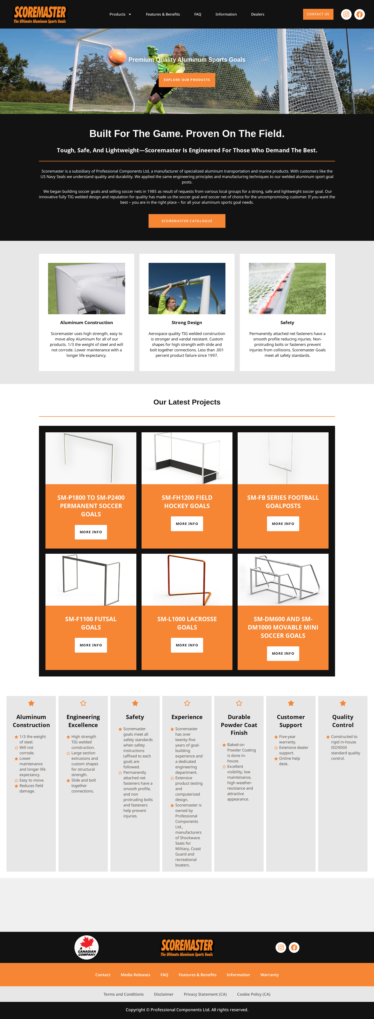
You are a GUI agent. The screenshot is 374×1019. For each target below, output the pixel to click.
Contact (102, 974)
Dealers (257, 14)
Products (121, 14)
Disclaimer (163, 994)
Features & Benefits (163, 14)
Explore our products (187, 102)
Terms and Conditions (124, 994)
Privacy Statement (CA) (205, 994)
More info (91, 578)
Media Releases (135, 974)
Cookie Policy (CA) (253, 994)
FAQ (197, 14)
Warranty (270, 974)
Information (226, 14)
